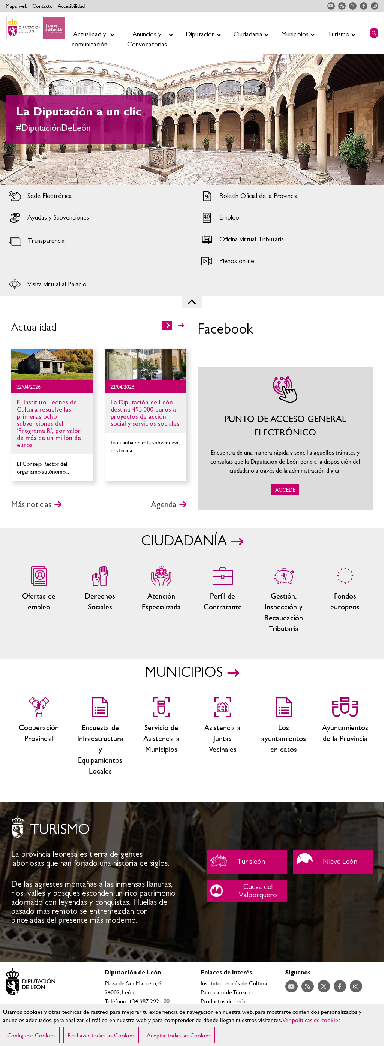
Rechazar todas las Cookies (101, 1035)
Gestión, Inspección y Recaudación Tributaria (283, 600)
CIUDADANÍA (184, 541)
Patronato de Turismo (227, 992)
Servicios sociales (100, 600)
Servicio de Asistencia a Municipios (161, 736)
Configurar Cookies (31, 1035)
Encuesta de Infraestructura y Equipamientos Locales (100, 736)
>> (181, 325)
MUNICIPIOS (184, 673)
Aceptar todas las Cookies (179, 1035)
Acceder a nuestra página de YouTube (331, 6)
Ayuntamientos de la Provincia (345, 736)
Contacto (42, 6)
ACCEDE (285, 438)
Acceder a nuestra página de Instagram (374, 6)
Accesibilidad (71, 6)
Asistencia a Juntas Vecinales (222, 736)
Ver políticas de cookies (311, 1019)
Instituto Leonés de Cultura (234, 983)
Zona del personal (222, 600)
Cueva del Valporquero (247, 891)
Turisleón (247, 862)
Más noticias (31, 504)
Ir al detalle (52, 364)
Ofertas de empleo (38, 600)
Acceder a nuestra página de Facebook (364, 6)
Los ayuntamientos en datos (283, 736)
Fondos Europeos (345, 600)
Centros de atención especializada (161, 600)
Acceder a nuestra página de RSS (342, 6)
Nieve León (333, 862)
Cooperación (38, 736)
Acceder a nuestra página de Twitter (353, 6)
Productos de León (224, 1001)
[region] (192, 1025)
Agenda (163, 504)
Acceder (96, 196)
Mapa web (16, 6)
